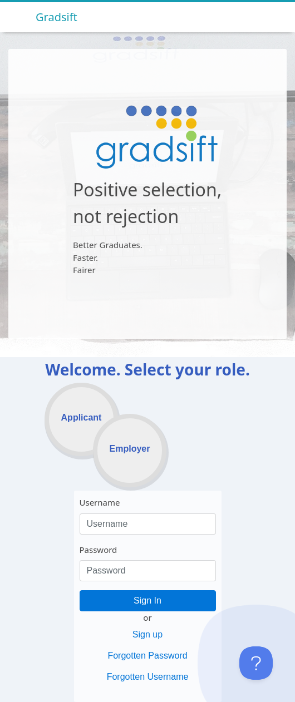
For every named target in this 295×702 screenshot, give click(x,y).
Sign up (147, 634)
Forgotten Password (147, 655)
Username (100, 502)
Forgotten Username (148, 676)
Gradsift (56, 16)
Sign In (147, 600)
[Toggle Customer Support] (256, 663)
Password (98, 549)
